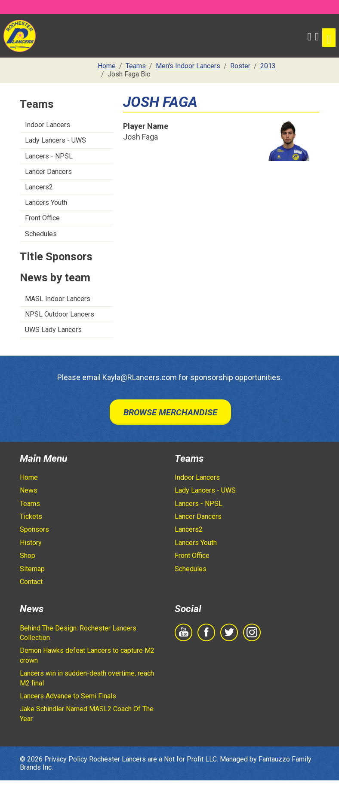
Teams (30, 503)
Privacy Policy (65, 759)
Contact (31, 582)
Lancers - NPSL (49, 156)
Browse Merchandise (170, 412)
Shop (27, 555)
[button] (309, 36)
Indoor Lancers (47, 125)
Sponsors (34, 529)
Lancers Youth (46, 202)
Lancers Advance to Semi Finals (68, 696)
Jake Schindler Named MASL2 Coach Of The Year (87, 713)
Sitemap (32, 569)
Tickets (31, 516)
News (28, 490)
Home (29, 477)
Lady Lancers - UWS (55, 140)
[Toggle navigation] (329, 37)
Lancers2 (39, 187)
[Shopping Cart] (317, 36)
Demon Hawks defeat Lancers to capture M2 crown (87, 655)
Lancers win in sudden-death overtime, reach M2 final (87, 678)
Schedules (41, 234)
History (31, 543)
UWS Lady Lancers (53, 330)
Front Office (42, 218)
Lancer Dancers (48, 172)
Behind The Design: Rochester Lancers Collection (78, 633)
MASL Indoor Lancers (57, 299)
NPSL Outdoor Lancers (59, 314)
